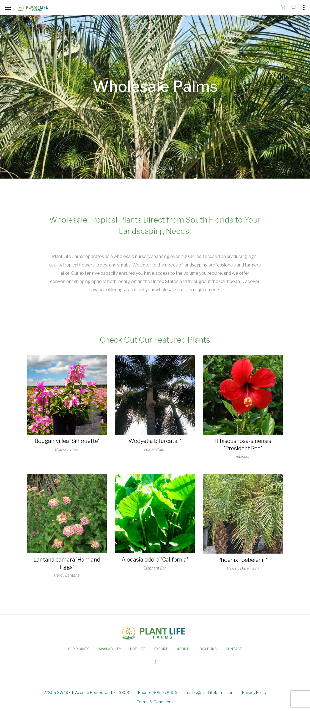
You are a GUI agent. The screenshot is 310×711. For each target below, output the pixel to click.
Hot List (137, 649)
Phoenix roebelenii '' (242, 560)
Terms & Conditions (155, 701)
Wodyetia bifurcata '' (154, 441)
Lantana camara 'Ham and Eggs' (67, 563)
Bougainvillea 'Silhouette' (67, 441)
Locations (207, 649)
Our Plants (78, 649)
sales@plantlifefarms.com (211, 692)
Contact (234, 649)
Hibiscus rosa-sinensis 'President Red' (243, 445)
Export (161, 649)
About (183, 649)
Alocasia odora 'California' (155, 559)
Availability (109, 649)
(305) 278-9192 (166, 692)
